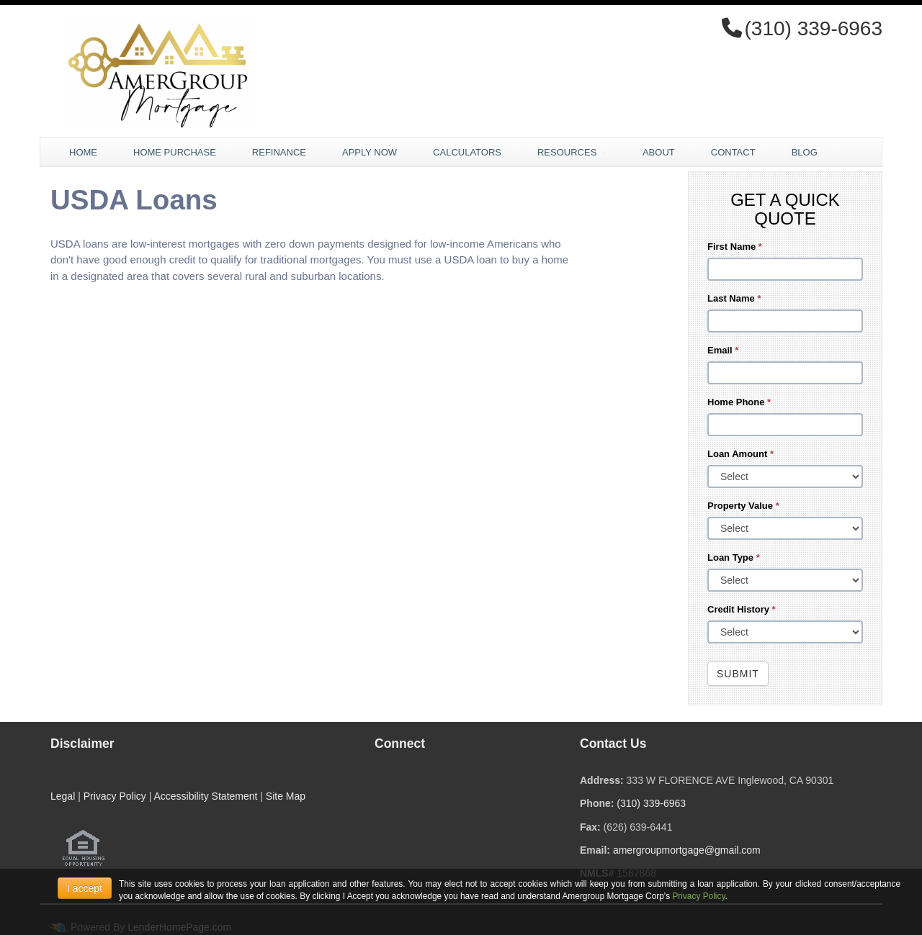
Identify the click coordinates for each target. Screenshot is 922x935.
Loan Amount (740, 453)
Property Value (743, 505)
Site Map (285, 796)
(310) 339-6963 (651, 803)
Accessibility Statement (205, 796)
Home (83, 152)
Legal (62, 796)
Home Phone (739, 402)
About (659, 152)
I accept (84, 888)
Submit (738, 673)
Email (722, 350)
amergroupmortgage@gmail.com (687, 850)
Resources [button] (572, 152)
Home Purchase (174, 152)
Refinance (279, 152)
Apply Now (369, 152)
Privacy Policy (115, 796)
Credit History (741, 609)
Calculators (467, 152)
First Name (734, 246)
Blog (805, 152)
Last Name (734, 298)
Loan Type (733, 557)
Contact (733, 152)
